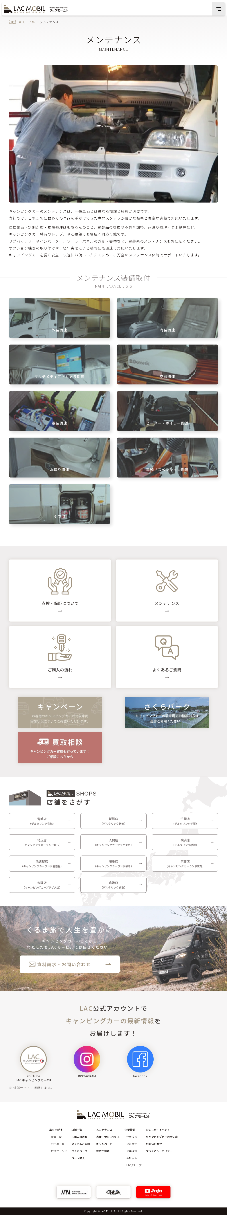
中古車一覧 (57, 1144)
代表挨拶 (131, 1137)
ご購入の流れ (79, 1137)
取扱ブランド (59, 1151)
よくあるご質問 (80, 1144)
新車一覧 (56, 1137)
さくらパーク (79, 1151)
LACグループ (133, 1165)
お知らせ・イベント (158, 1129)
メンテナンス (104, 1129)
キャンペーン (104, 1144)
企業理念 (131, 1151)
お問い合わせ (154, 1144)
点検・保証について (108, 1137)
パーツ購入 (78, 1158)
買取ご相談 (103, 1151)
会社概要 (131, 1144)
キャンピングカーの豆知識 (162, 1137)
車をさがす (56, 1129)
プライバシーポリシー (159, 1151)
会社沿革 (131, 1158)
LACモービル (26, 22)
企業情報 (130, 1129)
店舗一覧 (76, 1129)
